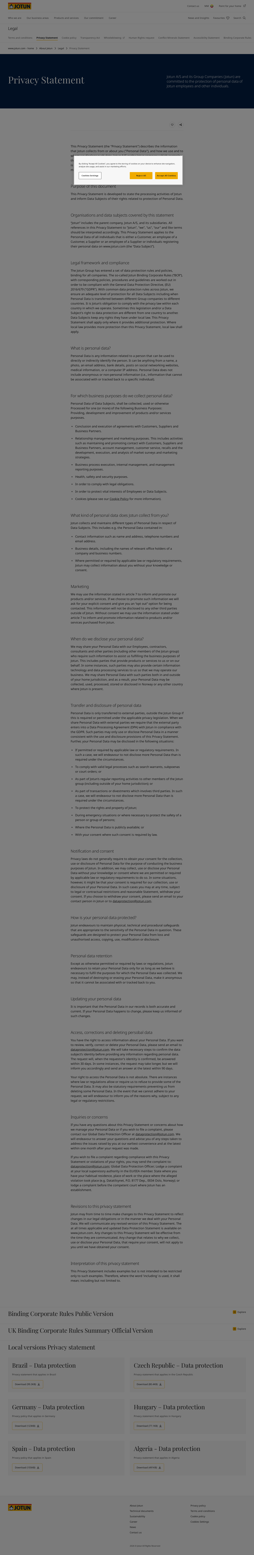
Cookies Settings (90, 175)
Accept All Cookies (166, 175)
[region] (128, 170)
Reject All (141, 175)
